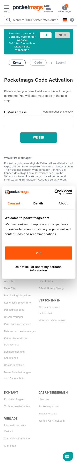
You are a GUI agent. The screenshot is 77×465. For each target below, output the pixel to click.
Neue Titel (10, 288)
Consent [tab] (14, 203)
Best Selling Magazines (17, 295)
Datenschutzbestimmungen (19, 331)
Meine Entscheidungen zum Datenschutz (17, 375)
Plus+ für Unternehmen (17, 324)
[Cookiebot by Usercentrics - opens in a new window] (54, 192)
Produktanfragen (14, 399)
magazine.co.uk (48, 413)
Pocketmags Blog (14, 309)
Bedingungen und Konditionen (14, 354)
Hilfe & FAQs (46, 281)
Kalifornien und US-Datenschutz (15, 341)
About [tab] (63, 203)
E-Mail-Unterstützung (51, 288)
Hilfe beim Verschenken (52, 320)
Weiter (38, 137)
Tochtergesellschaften (17, 406)
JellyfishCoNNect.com (52, 420)
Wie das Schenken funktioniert (49, 310)
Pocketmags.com (49, 406)
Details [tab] (38, 203)
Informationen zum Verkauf (15, 428)
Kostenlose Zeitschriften (18, 302)
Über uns (44, 399)
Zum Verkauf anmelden (17, 438)
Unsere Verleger (13, 316)
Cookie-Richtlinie (14, 365)
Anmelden (10, 445)
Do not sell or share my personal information (38, 268)
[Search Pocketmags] (8, 20)
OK (38, 253)
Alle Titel (9, 281)
